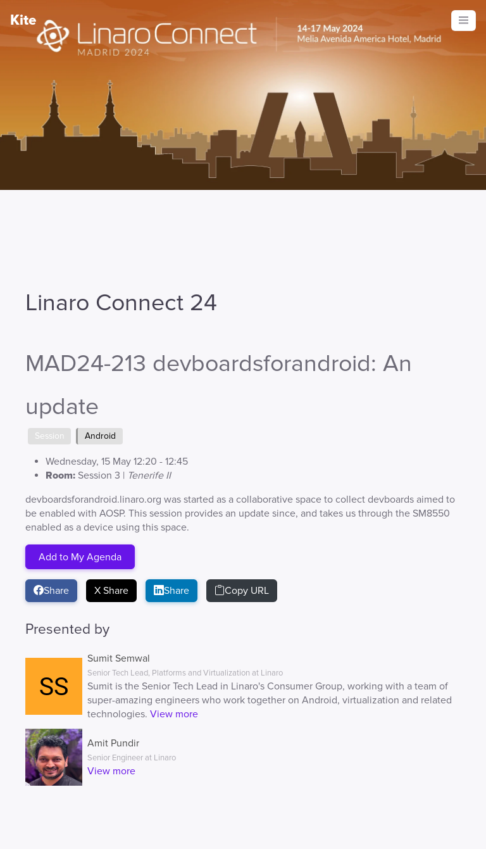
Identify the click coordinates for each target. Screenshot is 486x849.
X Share (111, 590)
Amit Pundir (113, 743)
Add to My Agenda (80, 556)
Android (100, 436)
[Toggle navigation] (463, 20)
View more (174, 714)
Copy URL (242, 591)
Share (51, 591)
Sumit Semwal (118, 658)
